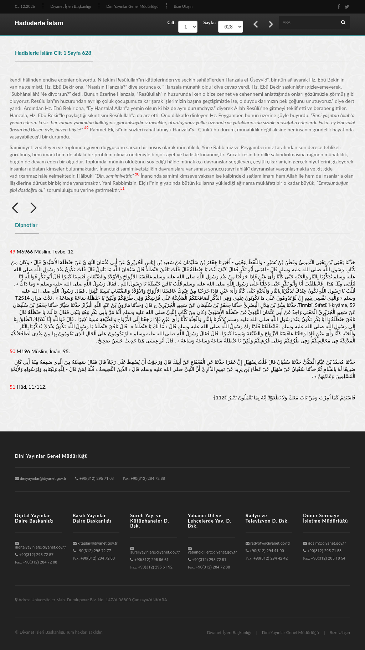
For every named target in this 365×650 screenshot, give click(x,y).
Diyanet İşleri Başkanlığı (70, 6)
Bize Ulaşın (183, 6)
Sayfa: (208, 22)
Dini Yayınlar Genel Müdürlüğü (132, 6)
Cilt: (172, 22)
